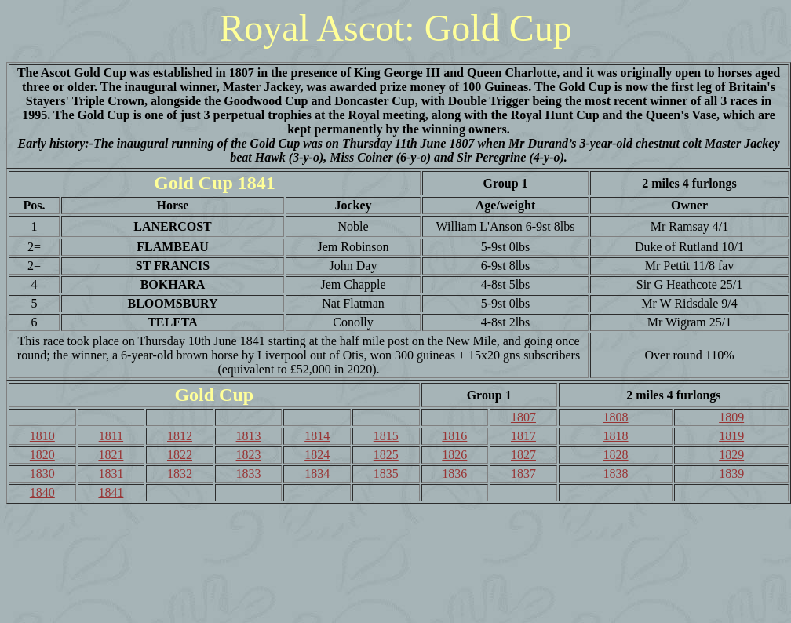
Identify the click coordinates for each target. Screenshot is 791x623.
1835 (386, 473)
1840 (42, 492)
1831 (110, 473)
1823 (248, 454)
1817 (523, 436)
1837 (523, 473)
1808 (616, 417)
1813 (248, 436)
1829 (731, 454)
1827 (523, 454)
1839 (731, 473)
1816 (454, 436)
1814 (317, 436)
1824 (317, 454)
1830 (42, 473)
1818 (616, 436)
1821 (110, 454)
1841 (110, 492)
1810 (42, 436)
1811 (111, 436)
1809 (731, 417)
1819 (731, 436)
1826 (454, 454)
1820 (42, 454)
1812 (179, 436)
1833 (248, 473)
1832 (179, 473)
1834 (317, 473)
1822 (179, 454)
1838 (616, 473)
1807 (523, 417)
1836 (454, 473)
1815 (386, 436)
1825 (386, 454)
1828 (616, 454)
